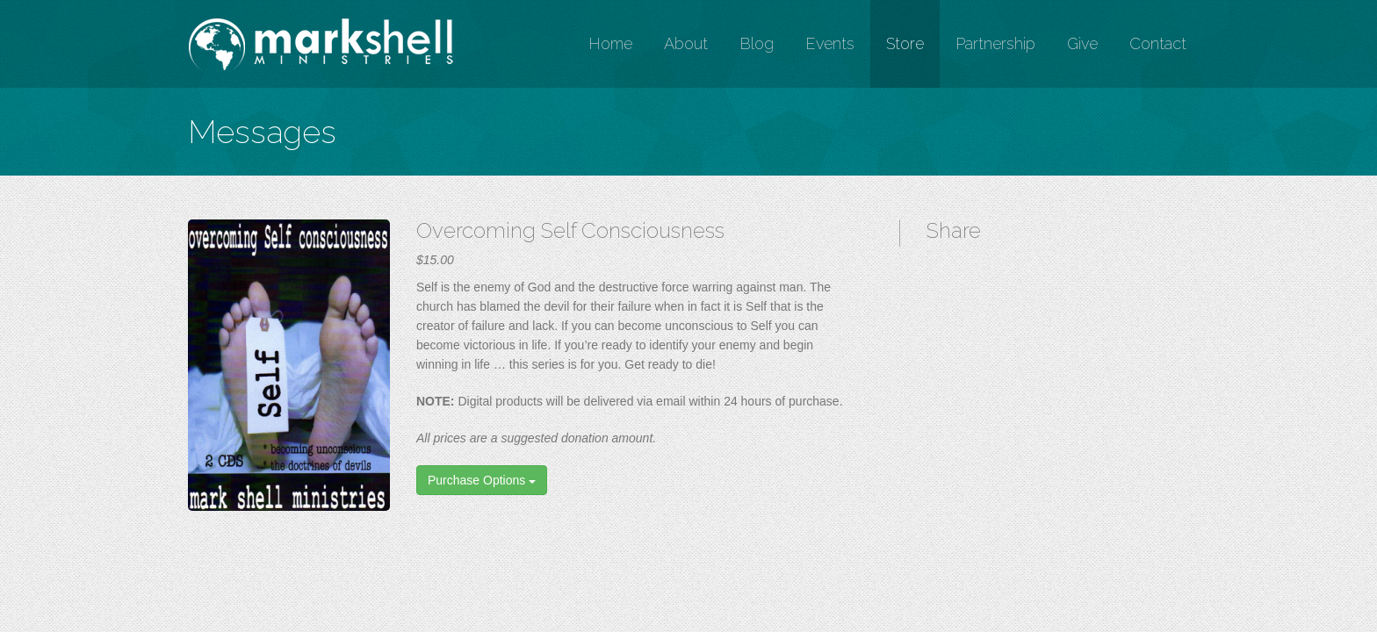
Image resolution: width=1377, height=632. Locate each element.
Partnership (995, 43)
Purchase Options (482, 480)
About (686, 43)
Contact (1157, 43)
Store (905, 43)
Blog (756, 43)
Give (1082, 43)
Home (610, 43)
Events (829, 43)
